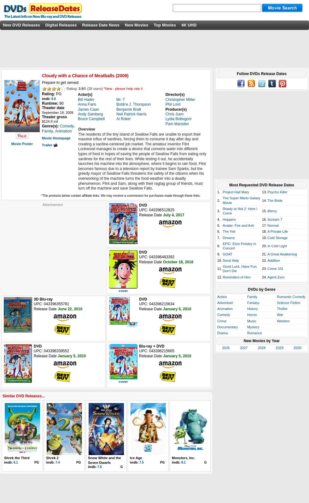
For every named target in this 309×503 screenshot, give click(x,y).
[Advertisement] (52, 246)
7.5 (141, 462)
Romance (254, 333)
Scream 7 (274, 219)
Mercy (272, 211)
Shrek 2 (52, 458)
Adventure (225, 303)
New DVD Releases (21, 25)
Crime (221, 321)
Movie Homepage (56, 138)
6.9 (53, 99)
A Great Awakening (282, 254)
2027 (244, 348)
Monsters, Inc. (183, 458)
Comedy (223, 315)
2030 (297, 348)
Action (222, 297)
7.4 (57, 462)
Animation (225, 309)
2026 (226, 348)
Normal (272, 225)
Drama (222, 333)
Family (252, 297)
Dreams (229, 238)
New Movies (136, 25)
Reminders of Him (236, 277)
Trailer (50, 145)
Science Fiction (288, 303)
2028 (261, 348)
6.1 (16, 462)
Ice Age (136, 458)
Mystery (253, 327)
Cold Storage (277, 238)
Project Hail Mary (236, 192)
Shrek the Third (17, 458)
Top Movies (165, 25)
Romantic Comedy (291, 297)
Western (283, 321)
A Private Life (277, 231)
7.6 (99, 467)
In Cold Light (277, 246)
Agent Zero (275, 277)
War (280, 315)
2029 (279, 348)
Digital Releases (61, 25)
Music (251, 321)
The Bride (275, 200)
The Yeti (229, 231)
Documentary (227, 327)
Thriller (282, 309)
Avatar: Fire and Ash (238, 225)
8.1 (183, 462)
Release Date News (101, 25)
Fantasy (253, 303)
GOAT (227, 254)
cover (123, 291)
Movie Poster (22, 144)
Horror (252, 315)
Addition (273, 260)
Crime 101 (275, 269)
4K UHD (188, 25)
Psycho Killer (277, 192)
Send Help (231, 260)
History (252, 309)
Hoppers (229, 219)
